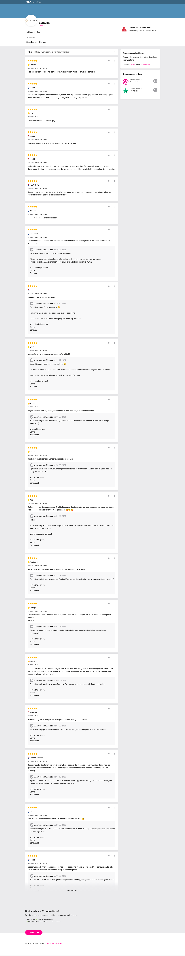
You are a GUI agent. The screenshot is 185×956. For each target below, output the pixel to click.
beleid (133, 65)
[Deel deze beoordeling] (114, 61)
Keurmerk (51, 944)
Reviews (42, 42)
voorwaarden (146, 65)
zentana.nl (42, 26)
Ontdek (34, 933)
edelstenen (32, 38)
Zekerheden (31, 42)
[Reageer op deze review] (110, 61)
